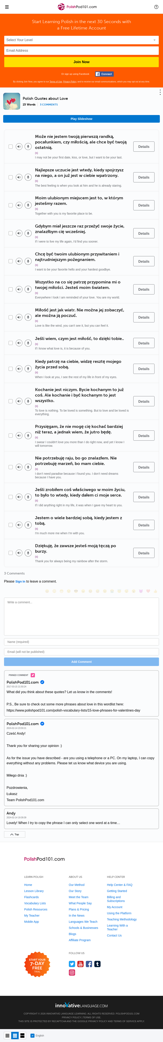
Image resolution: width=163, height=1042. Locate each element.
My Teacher (31, 915)
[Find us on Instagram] (72, 972)
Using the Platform (119, 913)
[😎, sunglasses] (76, 591)
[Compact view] (7, 1035)
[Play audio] (19, 146)
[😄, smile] (47, 591)
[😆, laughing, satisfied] (90, 591)
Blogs (72, 934)
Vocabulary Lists (35, 903)
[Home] (77, 10)
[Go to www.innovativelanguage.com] (81, 1004)
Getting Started (117, 891)
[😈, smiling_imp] (141, 591)
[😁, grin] (61, 591)
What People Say (80, 903)
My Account (114, 907)
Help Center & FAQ (119, 885)
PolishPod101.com (127, 1013)
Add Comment (81, 661)
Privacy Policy (69, 81)
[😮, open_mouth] (133, 591)
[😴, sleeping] (126, 591)
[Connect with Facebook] (104, 74)
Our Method (76, 885)
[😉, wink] (104, 591)
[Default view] (15, 1035)
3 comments (49, 104)
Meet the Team (78, 897)
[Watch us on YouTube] (80, 964)
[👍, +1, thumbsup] (155, 591)
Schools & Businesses (83, 928)
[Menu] (7, 7)
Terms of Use (55, 81)
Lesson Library (34, 891)
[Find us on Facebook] (89, 964)
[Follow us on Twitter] (72, 964)
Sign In (20, 581)
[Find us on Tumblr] (97, 964)
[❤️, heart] (148, 591)
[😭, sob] (112, 591)
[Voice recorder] (28, 146)
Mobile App (31, 921)
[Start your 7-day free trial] (37, 965)
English (37, 1036)
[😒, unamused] (68, 591)
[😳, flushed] (54, 591)
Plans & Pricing (79, 909)
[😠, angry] (83, 591)
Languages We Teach (83, 921)
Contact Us (114, 935)
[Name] (81, 641)
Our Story (75, 891)
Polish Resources (35, 909)
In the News (76, 915)
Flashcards (31, 897)
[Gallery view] (22, 1035)
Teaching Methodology (122, 919)
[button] (156, 7)
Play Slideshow (81, 119)
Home (28, 885)
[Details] (144, 147)
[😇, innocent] (119, 591)
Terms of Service (125, 1021)
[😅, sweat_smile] (97, 591)
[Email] (81, 651)
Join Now (81, 62)
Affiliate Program (80, 940)
